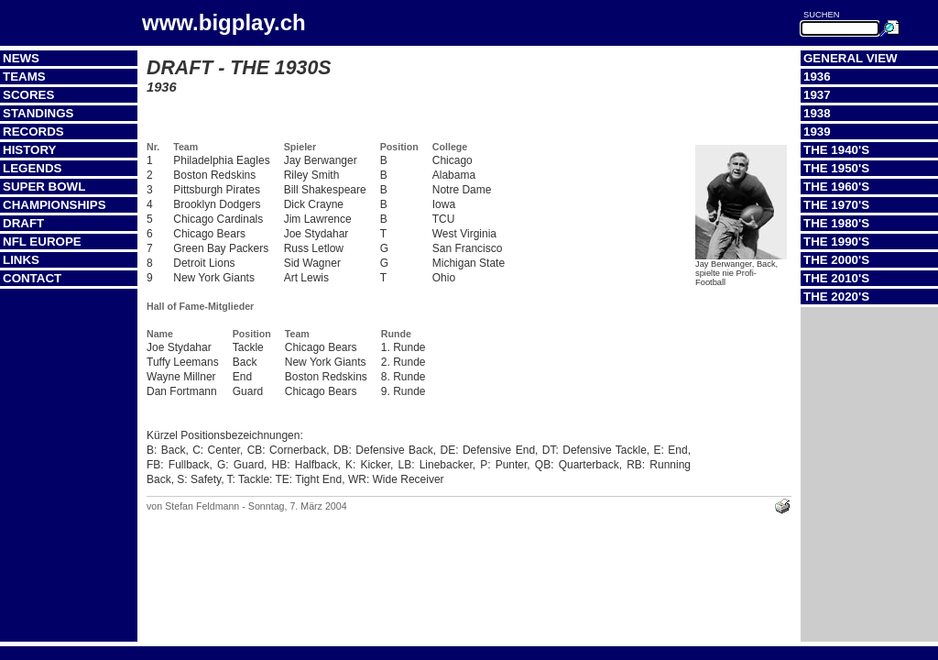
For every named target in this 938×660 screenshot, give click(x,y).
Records (33, 131)
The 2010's (836, 278)
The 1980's (836, 223)
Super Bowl (44, 186)
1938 (817, 113)
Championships (54, 205)
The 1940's (836, 150)
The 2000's (836, 260)
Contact (32, 278)
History (30, 150)
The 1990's (836, 241)
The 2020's (836, 296)
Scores (28, 95)
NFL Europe (42, 241)
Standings (38, 113)
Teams (24, 76)
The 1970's (836, 205)
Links (21, 260)
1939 (817, 131)
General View (850, 58)
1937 (817, 95)
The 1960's (836, 186)
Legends (32, 168)
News (21, 58)
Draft (23, 223)
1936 (817, 76)
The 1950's (836, 168)
